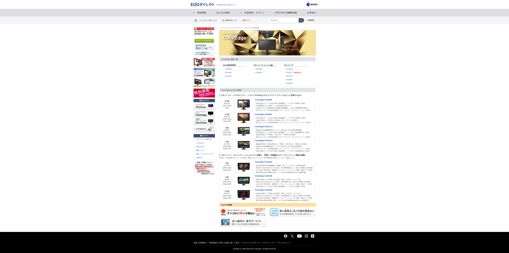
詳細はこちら (290, 158)
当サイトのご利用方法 (203, 139)
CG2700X (228, 73)
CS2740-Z (289, 69)
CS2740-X (228, 76)
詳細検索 (310, 20)
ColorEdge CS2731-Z (263, 127)
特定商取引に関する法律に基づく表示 (224, 243)
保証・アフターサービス (204, 154)
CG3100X (228, 69)
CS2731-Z (289, 76)
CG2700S (259, 69)
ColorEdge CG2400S (263, 190)
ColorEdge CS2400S (263, 114)
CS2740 (289, 73)
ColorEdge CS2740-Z (263, 141)
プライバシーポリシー (251, 243)
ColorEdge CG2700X (263, 162)
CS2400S (289, 80)
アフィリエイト (283, 243)
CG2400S (259, 73)
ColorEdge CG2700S (263, 176)
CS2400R (289, 83)
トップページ (223, 28)
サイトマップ (268, 243)
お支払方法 (200, 147)
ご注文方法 (200, 143)
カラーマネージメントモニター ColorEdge (245, 28)
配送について (200, 150)
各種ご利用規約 (200, 243)
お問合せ (199, 158)
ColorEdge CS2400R (263, 100)
